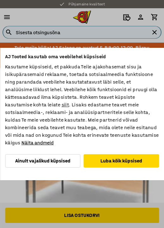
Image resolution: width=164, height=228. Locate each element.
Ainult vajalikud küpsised (42, 161)
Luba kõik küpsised (121, 161)
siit (65, 105)
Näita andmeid (37, 143)
